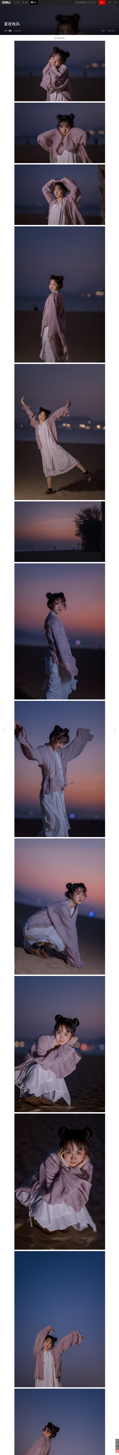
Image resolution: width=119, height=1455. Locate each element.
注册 (109, 2)
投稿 (102, 2)
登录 (115, 2)
